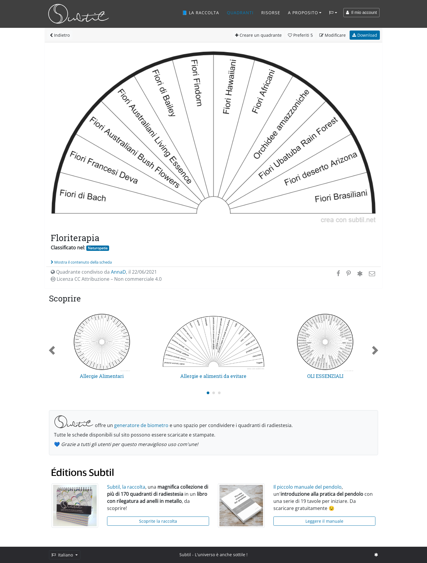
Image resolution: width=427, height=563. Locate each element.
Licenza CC (106, 279)
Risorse (270, 12)
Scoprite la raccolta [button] (158, 521)
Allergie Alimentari (102, 376)
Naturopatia (98, 248)
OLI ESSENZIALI (325, 376)
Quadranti (240, 12)
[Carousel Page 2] (213, 393)
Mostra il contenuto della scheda (81, 262)
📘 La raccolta (200, 12)
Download (364, 35)
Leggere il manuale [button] (324, 521)
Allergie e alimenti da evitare (213, 376)
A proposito (303, 12)
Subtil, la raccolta (126, 487)
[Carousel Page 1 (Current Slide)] (208, 393)
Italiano (63, 555)
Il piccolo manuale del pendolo (307, 487)
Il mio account (361, 12)
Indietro (60, 35)
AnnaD (118, 272)
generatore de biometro (141, 425)
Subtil (185, 554)
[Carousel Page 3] (219, 393)
